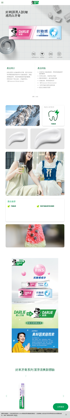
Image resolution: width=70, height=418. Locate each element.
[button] (66, 414)
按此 (16, 415)
